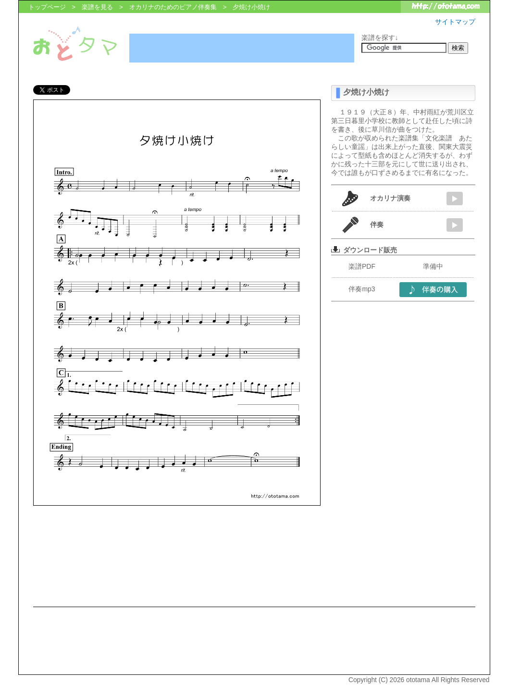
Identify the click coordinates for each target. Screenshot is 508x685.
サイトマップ (455, 21)
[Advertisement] (241, 48)
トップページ (47, 7)
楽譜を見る (97, 7)
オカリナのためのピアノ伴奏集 (173, 7)
